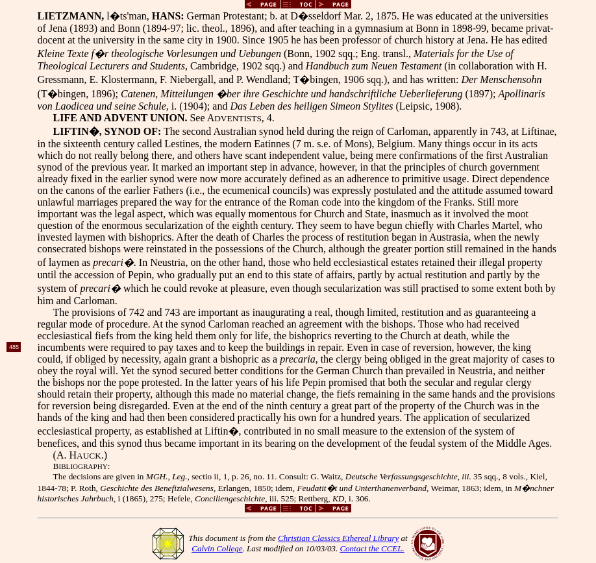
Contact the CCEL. (372, 548)
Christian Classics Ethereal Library (338, 538)
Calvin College (217, 548)
